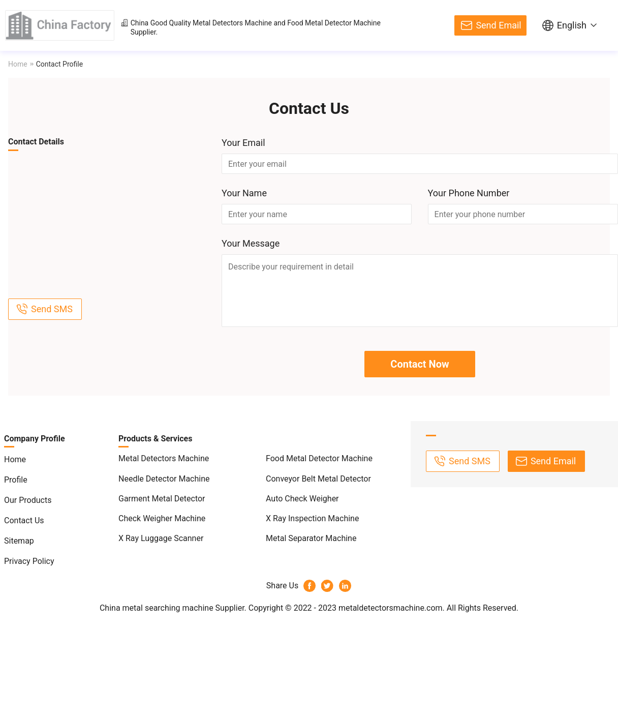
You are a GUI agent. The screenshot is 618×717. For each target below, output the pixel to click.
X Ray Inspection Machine (312, 518)
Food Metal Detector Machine (334, 23)
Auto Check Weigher (302, 498)
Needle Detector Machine (164, 479)
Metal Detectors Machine (232, 23)
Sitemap (19, 541)
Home (17, 64)
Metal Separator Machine (311, 538)
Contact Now (419, 364)
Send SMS (52, 309)
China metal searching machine (156, 608)
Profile (15, 480)
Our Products (27, 500)
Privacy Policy (29, 561)
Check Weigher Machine (161, 518)
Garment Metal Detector (161, 498)
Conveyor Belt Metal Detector (318, 479)
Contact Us (24, 520)
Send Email (498, 25)
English (571, 25)
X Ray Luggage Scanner (160, 538)
